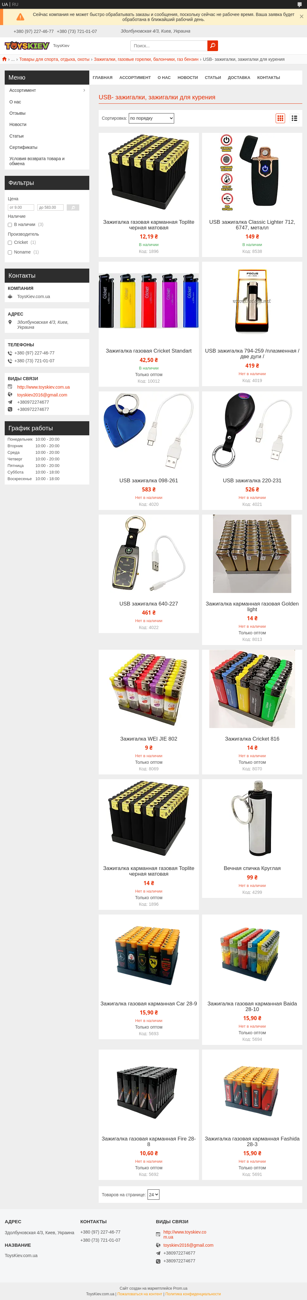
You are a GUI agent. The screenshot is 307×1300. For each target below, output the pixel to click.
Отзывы (17, 113)
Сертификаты (23, 147)
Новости (188, 77)
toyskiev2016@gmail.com (42, 394)
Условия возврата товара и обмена (37, 161)
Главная (102, 77)
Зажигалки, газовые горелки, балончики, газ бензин (146, 59)
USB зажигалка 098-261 (148, 481)
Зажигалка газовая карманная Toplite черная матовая (148, 225)
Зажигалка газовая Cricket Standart (149, 351)
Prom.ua (180, 1288)
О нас (164, 77)
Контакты (268, 77)
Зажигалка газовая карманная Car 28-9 (149, 1004)
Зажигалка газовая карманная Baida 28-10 (252, 1006)
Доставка (239, 77)
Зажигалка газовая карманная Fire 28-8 (148, 1141)
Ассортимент (135, 77)
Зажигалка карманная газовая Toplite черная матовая (148, 871)
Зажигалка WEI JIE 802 (148, 739)
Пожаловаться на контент (139, 1294)
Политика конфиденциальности (193, 1294)
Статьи (213, 77)
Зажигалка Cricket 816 (252, 739)
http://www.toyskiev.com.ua (43, 387)
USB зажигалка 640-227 (148, 604)
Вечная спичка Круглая (252, 868)
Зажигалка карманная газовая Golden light (252, 606)
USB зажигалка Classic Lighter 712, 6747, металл (252, 225)
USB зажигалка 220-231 (252, 481)
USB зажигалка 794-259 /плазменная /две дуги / (252, 353)
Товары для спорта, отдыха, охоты (54, 59)
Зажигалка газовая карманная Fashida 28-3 (252, 1141)
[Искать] (212, 45)
